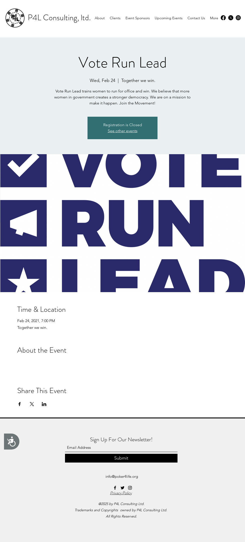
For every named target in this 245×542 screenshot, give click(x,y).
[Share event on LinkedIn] (44, 404)
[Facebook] (223, 17)
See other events (123, 130)
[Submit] (121, 458)
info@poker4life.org (122, 476)
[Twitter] (230, 17)
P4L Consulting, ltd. (59, 17)
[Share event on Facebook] (19, 404)
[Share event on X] (32, 404)
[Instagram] (238, 17)
